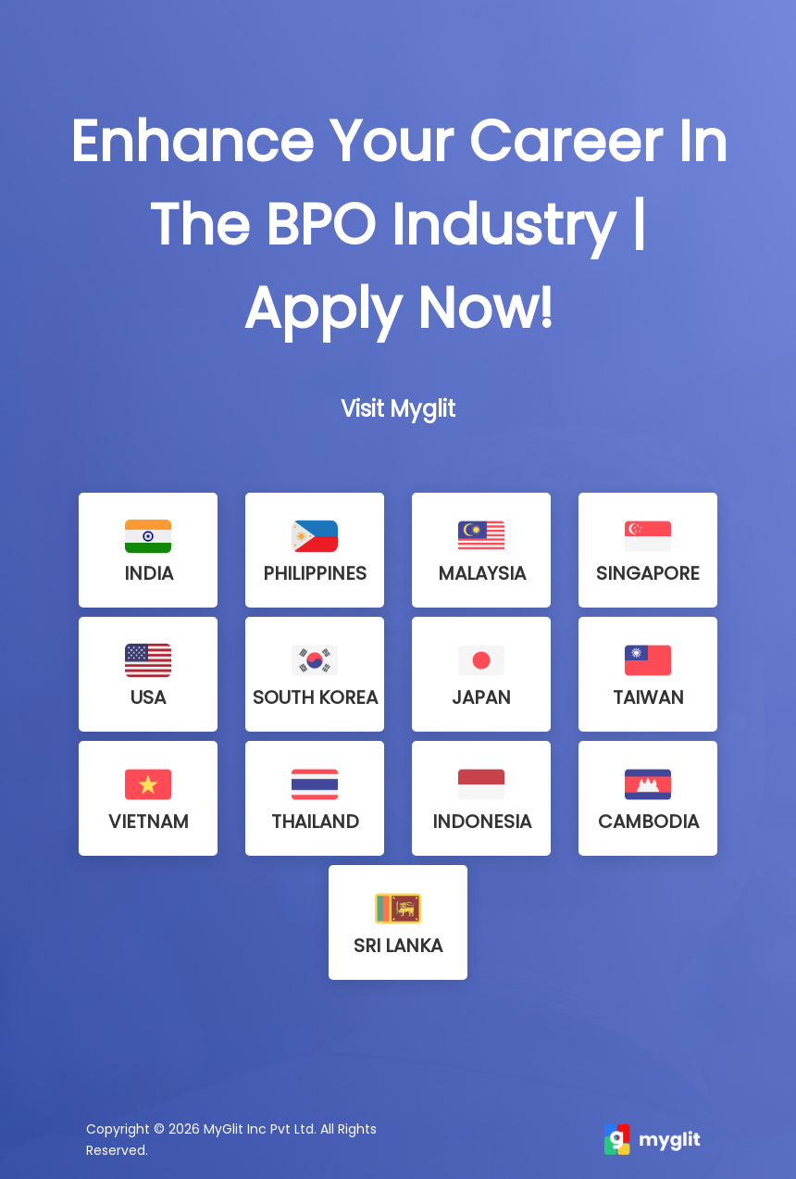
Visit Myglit (398, 409)
